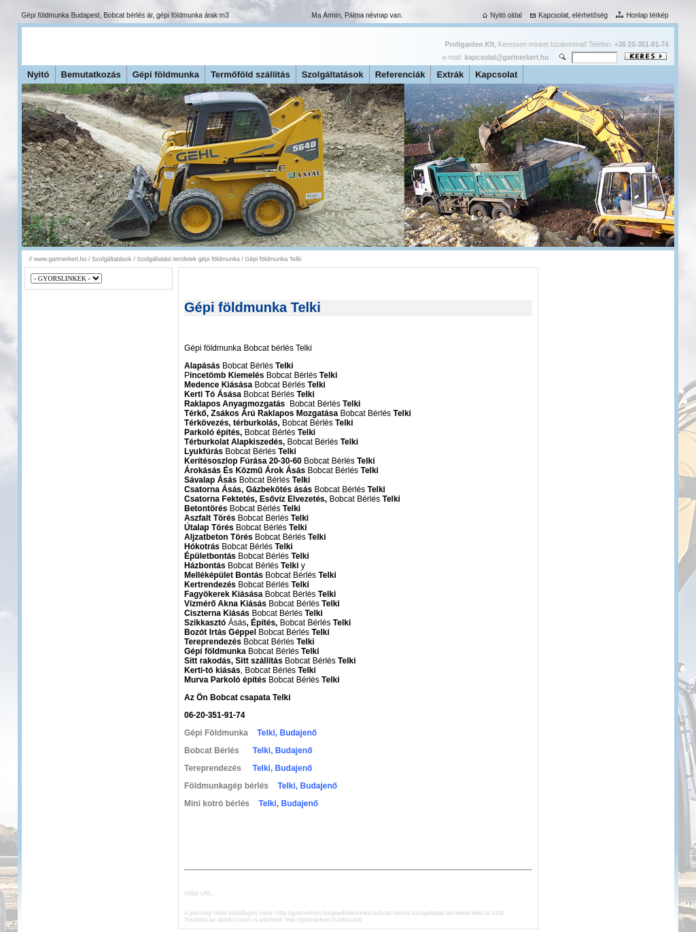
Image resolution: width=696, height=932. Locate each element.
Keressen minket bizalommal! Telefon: (557, 44)
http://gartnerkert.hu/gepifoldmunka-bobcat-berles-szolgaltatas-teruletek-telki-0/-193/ (390, 913)
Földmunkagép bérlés (226, 786)
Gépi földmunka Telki (273, 259)
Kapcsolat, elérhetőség (567, 15)
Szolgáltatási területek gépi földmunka (188, 259)
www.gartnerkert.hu (60, 259)
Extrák (450, 74)
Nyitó (38, 74)
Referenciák (400, 74)
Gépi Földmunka (216, 733)
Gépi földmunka (166, 74)
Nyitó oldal (501, 15)
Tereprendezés (212, 768)
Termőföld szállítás (250, 74)
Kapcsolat (496, 74)
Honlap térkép (640, 15)
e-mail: (495, 57)
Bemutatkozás (91, 74)
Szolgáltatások (333, 74)
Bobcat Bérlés (211, 750)
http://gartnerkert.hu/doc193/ (323, 919)
